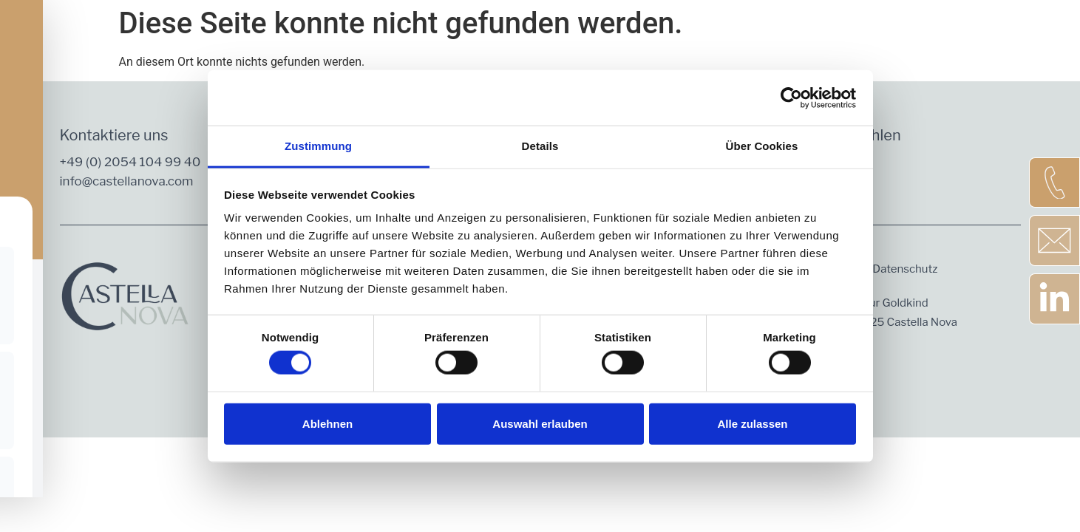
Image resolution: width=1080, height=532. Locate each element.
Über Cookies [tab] (762, 146)
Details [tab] (540, 146)
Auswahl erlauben (539, 423)
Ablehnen (327, 423)
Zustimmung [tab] (318, 146)
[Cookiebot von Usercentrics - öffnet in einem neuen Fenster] (791, 97)
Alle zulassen (752, 423)
